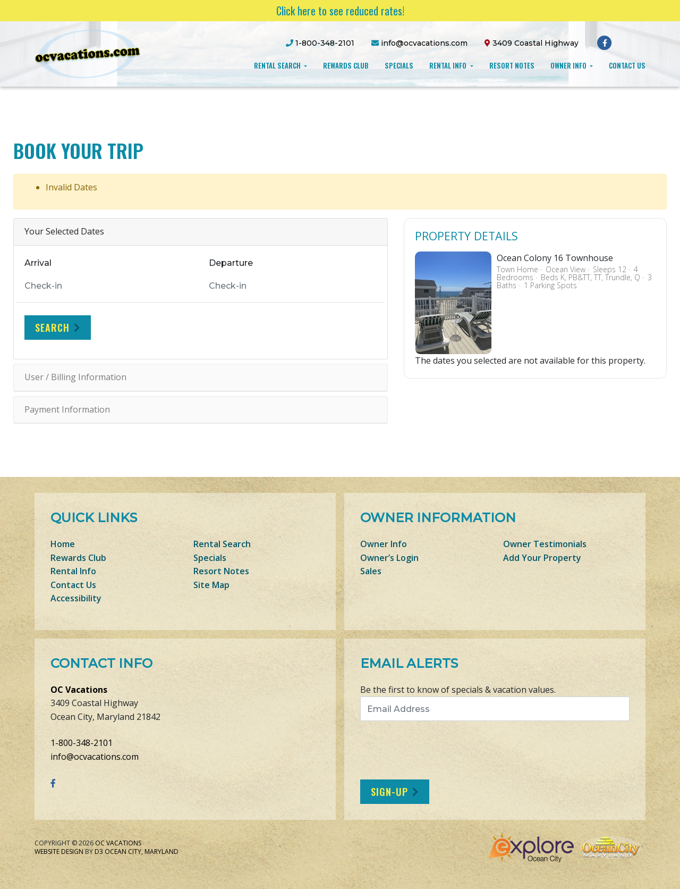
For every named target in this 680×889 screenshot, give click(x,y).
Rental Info (448, 65)
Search (52, 327)
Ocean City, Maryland (141, 851)
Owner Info (569, 65)
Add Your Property (542, 558)
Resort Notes (511, 65)
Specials (399, 65)
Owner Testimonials (544, 544)
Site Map (211, 585)
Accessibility (75, 598)
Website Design (59, 851)
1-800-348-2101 (81, 743)
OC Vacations (78, 689)
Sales (370, 571)
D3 (99, 851)
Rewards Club (346, 65)
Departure (231, 263)
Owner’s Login (389, 558)
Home (62, 544)
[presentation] (449, 750)
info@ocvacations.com (94, 756)
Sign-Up (389, 792)
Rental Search (278, 65)
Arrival (38, 263)
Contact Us (627, 65)
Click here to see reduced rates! (340, 11)
